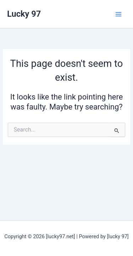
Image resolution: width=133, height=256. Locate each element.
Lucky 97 (24, 14)
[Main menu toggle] (118, 14)
